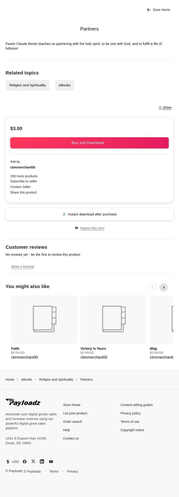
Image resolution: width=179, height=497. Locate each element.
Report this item (89, 228)
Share (165, 107)
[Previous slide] (152, 287)
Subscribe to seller (23, 181)
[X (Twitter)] (33, 461)
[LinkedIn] (42, 461)
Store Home (158, 10)
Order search (72, 421)
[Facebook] (24, 461)
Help (66, 430)
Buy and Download (89, 143)
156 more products (24, 176)
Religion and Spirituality (27, 85)
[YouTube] (51, 461)
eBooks (65, 85)
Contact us (71, 438)
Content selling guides (136, 405)
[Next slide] (163, 287)
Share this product (23, 192)
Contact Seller (20, 187)
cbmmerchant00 (22, 167)
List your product (75, 413)
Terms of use (129, 421)
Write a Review (22, 267)
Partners (86, 379)
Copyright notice (132, 430)
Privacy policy (130, 413)
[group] (44, 327)
